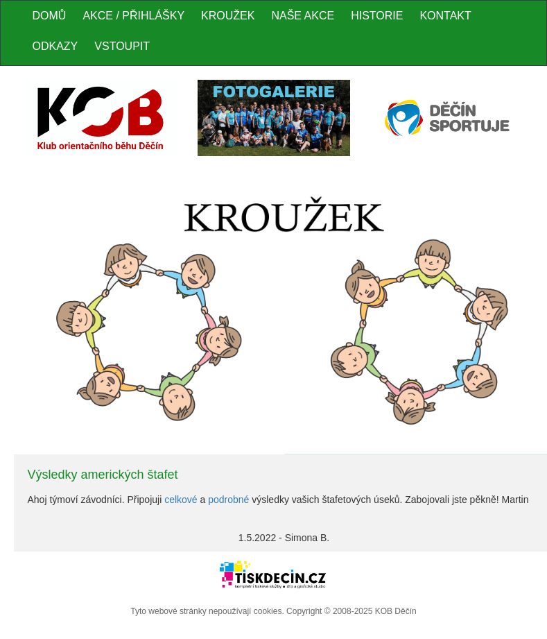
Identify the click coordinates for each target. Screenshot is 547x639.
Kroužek (227, 16)
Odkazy (55, 46)
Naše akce (302, 16)
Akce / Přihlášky (133, 16)
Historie (377, 16)
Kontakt (445, 16)
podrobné (228, 499)
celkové (180, 499)
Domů (50, 16)
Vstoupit (122, 46)
